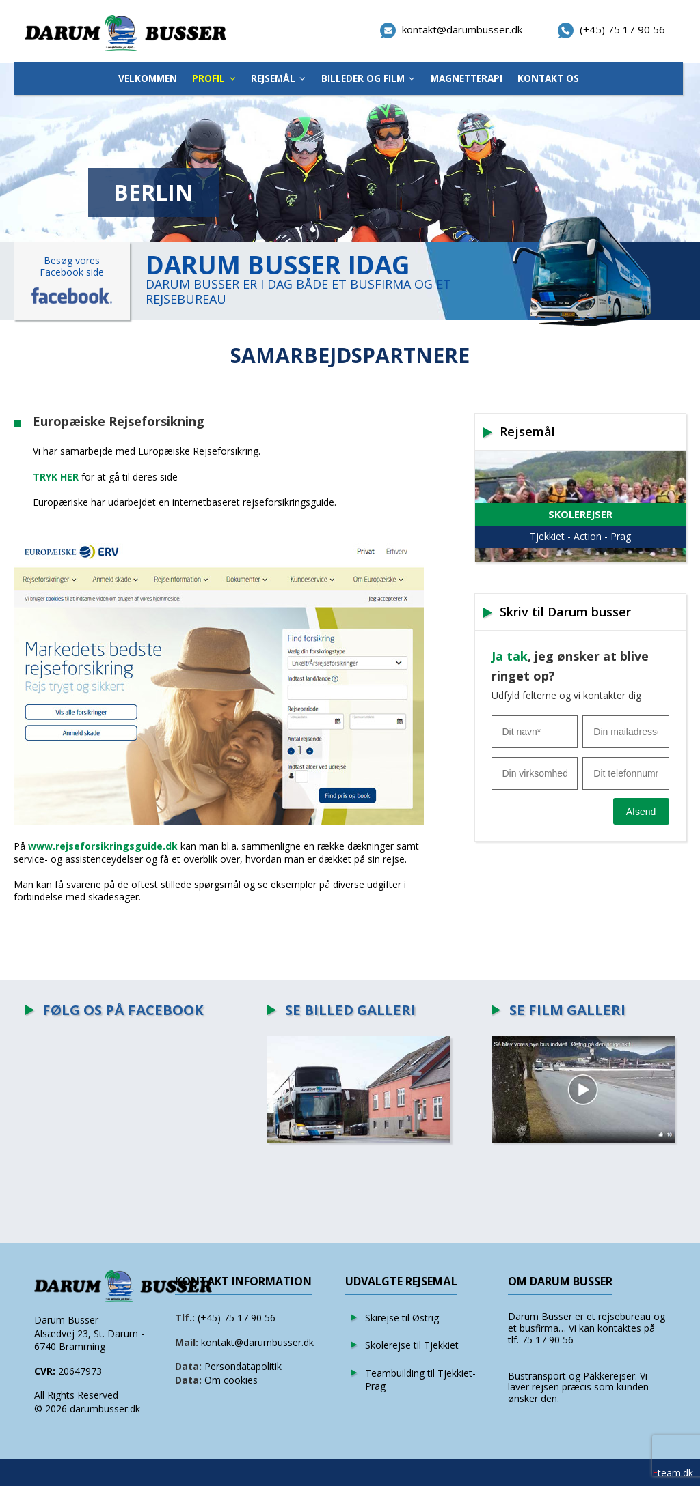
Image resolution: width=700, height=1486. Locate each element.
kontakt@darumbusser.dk (257, 1342)
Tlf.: (185, 1317)
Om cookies (231, 1379)
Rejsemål (273, 78)
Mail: (186, 1342)
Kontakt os (548, 78)
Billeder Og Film (363, 78)
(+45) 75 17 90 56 (236, 1317)
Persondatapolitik (243, 1366)
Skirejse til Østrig (402, 1317)
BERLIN (153, 192)
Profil (208, 78)
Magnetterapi (466, 78)
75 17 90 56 (548, 1339)
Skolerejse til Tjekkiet (412, 1345)
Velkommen (147, 78)
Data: (188, 1366)
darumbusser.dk (105, 1408)
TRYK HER (56, 476)
